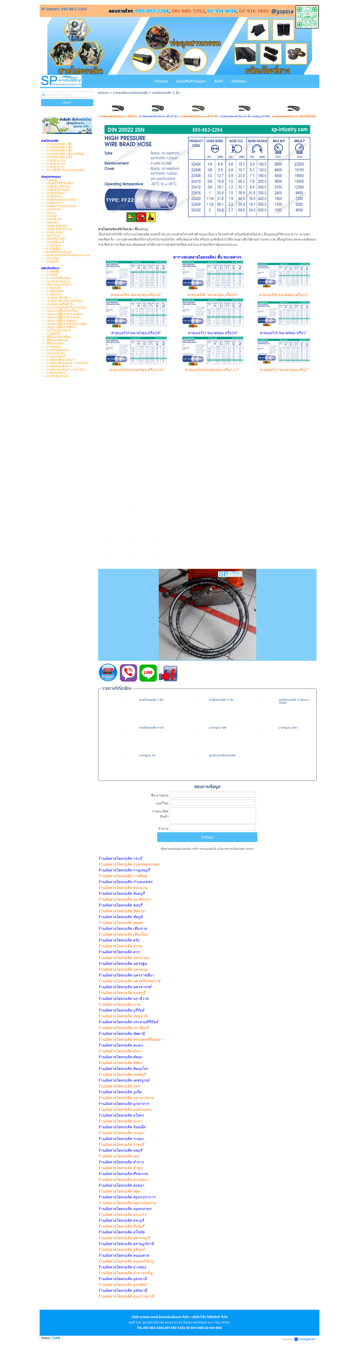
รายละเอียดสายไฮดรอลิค (130, 92)
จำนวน (163, 828)
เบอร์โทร (162, 803)
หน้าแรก (103, 92)
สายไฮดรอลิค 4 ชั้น (221, 700)
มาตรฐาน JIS (147, 755)
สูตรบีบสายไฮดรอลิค (222, 755)
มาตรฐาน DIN (217, 728)
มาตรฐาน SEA (288, 728)
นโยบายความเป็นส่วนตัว (231, 848)
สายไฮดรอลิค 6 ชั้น (151, 728)
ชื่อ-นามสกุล (160, 795)
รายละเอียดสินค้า (160, 813)
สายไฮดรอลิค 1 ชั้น (151, 700)
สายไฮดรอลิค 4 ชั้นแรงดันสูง (294, 701)
